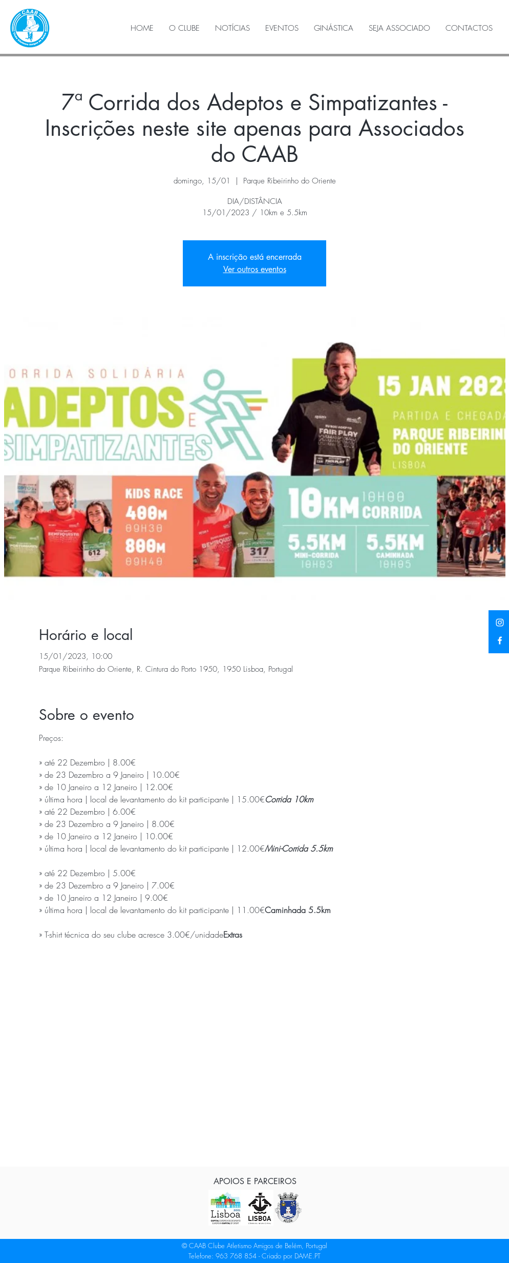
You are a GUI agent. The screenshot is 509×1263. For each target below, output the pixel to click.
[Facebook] (500, 640)
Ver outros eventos (254, 269)
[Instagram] (500, 622)
